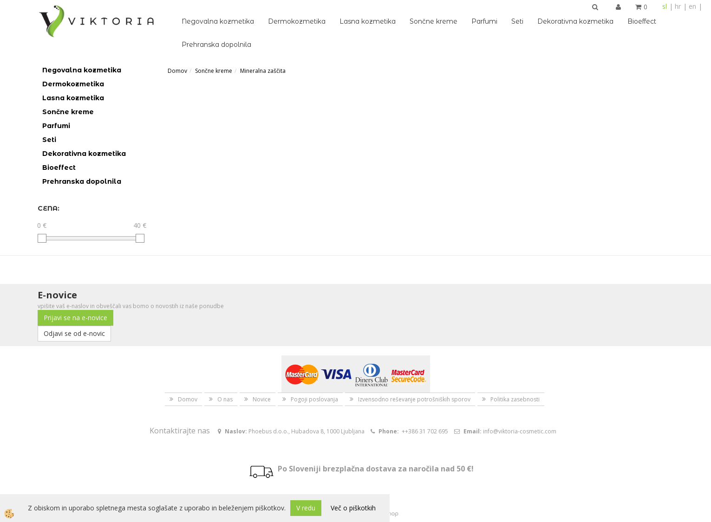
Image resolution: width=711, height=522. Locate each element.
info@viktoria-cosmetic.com (519, 431)
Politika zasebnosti (515, 399)
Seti (517, 21)
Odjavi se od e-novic (74, 333)
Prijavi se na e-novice (75, 317)
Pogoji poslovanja (314, 399)
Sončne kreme (433, 21)
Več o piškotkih (353, 507)
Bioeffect (641, 21)
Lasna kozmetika (367, 21)
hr (678, 6)
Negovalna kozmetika (218, 21)
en (692, 6)
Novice (262, 399)
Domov (177, 71)
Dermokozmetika (297, 21)
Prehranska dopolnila (216, 44)
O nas (225, 399)
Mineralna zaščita (263, 71)
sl (664, 6)
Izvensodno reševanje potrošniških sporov (414, 399)
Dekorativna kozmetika (575, 21)
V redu (305, 507)
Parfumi (484, 21)
